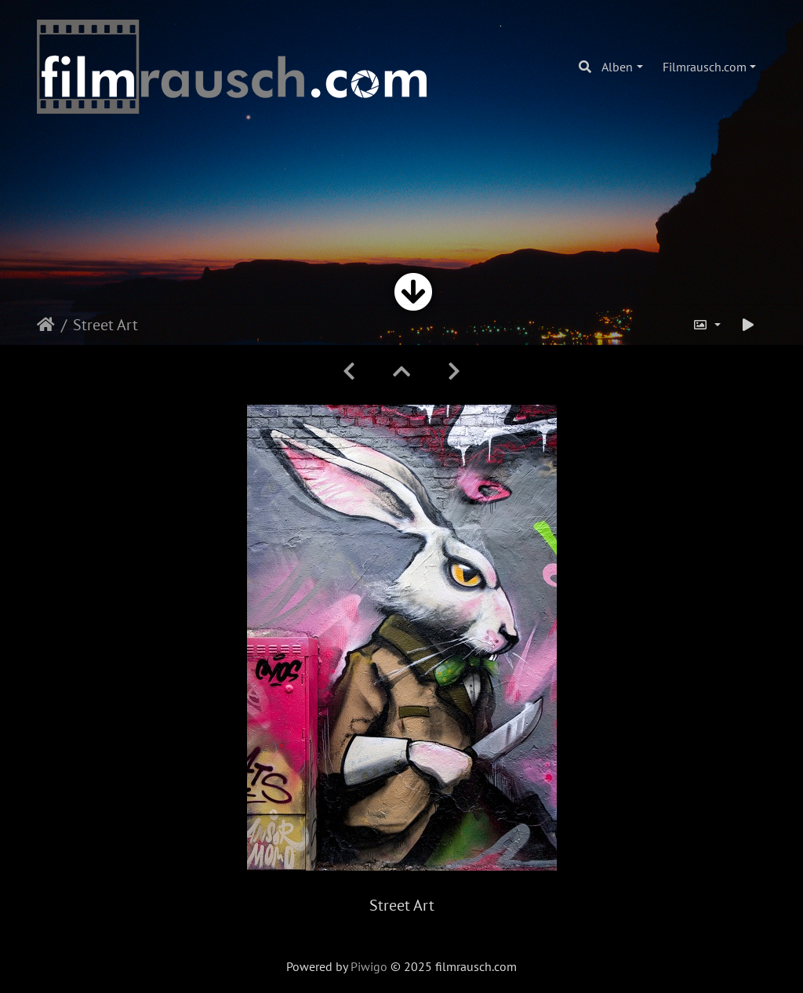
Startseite (46, 324)
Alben (617, 67)
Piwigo (369, 966)
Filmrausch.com (705, 67)
